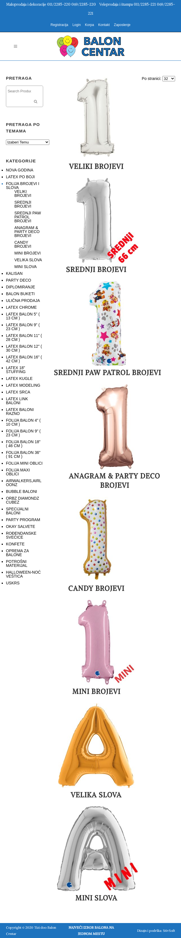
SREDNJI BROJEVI (22, 204)
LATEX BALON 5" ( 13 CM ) (23, 316)
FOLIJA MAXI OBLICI (18, 472)
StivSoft (169, 930)
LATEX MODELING (23, 385)
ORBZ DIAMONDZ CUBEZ (22, 500)
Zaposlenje (122, 25)
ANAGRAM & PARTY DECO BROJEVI (26, 231)
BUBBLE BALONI (21, 491)
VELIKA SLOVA (28, 260)
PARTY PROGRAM (23, 519)
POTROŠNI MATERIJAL (16, 563)
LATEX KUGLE (19, 378)
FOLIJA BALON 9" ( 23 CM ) (23, 433)
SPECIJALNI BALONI (17, 511)
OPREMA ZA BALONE (17, 553)
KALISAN (14, 273)
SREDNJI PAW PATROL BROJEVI (27, 217)
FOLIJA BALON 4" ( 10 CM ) (23, 422)
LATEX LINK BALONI (17, 401)
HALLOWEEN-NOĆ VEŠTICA (23, 574)
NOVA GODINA (19, 170)
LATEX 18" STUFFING (16, 369)
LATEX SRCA (18, 392)
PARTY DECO (18, 280)
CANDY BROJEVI (22, 244)
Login (76, 25)
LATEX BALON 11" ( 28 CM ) (24, 337)
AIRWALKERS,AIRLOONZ (23, 482)
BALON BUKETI (20, 293)
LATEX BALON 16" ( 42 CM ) (24, 359)
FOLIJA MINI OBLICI (24, 463)
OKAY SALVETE (20, 526)
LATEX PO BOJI (20, 177)
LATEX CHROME (21, 307)
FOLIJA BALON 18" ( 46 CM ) (23, 443)
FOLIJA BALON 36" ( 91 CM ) (23, 454)
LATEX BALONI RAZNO (20, 411)
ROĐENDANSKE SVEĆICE (21, 535)
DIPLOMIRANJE (20, 287)
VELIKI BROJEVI (22, 193)
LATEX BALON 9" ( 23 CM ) (23, 327)
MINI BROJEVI (27, 253)
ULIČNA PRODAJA (23, 300)
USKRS (12, 583)
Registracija (59, 25)
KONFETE (15, 544)
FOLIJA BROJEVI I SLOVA (22, 185)
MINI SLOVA (25, 266)
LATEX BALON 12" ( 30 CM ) (24, 348)
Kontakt (104, 25)
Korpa (89, 25)
